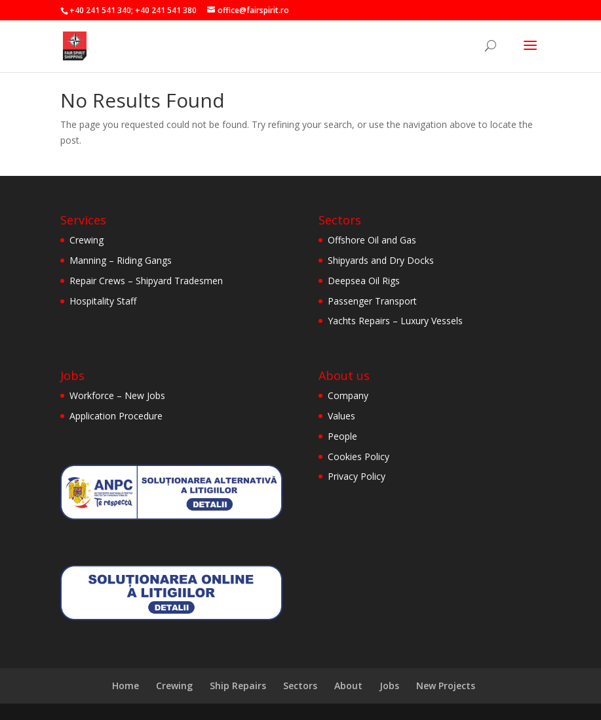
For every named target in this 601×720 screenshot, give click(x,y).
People (342, 436)
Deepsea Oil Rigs (364, 280)
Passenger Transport (372, 301)
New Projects (445, 685)
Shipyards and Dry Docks (381, 260)
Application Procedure (116, 416)
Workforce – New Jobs (117, 395)
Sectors (300, 685)
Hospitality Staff (102, 301)
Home (125, 685)
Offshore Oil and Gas (372, 240)
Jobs (389, 685)
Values (341, 416)
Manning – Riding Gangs (120, 260)
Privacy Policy (356, 476)
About (348, 685)
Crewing (86, 240)
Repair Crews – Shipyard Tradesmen (146, 280)
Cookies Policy (358, 456)
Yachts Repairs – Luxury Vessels (395, 320)
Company (348, 395)
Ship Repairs (238, 685)
